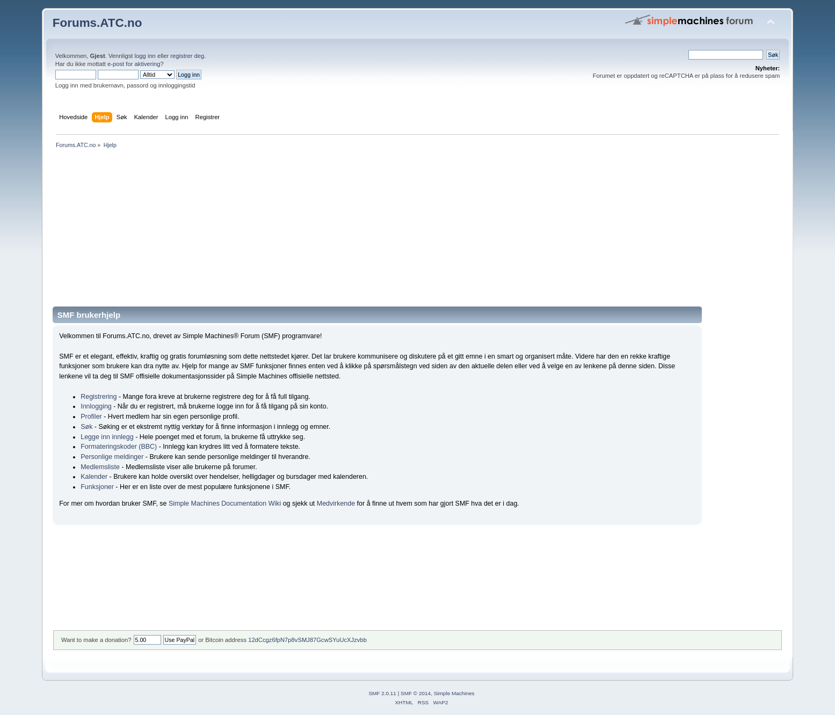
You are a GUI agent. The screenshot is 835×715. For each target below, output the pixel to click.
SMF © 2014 (416, 693)
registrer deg (187, 56)
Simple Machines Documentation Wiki (225, 503)
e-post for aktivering (134, 64)
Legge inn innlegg (107, 437)
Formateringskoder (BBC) (119, 446)
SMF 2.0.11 (382, 693)
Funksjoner (97, 487)
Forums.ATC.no (97, 23)
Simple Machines (454, 693)
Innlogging (96, 406)
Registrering (99, 396)
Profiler (91, 416)
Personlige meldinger (112, 457)
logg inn (145, 56)
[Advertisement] (375, 231)
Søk (86, 427)
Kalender (94, 476)
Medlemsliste (100, 467)
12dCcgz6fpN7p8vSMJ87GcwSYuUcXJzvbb (307, 640)
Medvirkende (336, 503)
